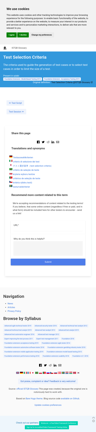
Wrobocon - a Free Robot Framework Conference (58, 423)
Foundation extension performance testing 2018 (21, 356)
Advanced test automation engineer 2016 (19, 334)
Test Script (15, 103)
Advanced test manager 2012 (48, 334)
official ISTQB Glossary (27, 389)
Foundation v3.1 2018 (80, 356)
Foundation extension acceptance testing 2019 (21, 343)
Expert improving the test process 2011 (18, 339)
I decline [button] (23, 35)
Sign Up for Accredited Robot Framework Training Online (47, 427)
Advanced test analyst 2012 (45, 330)
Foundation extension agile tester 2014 (56, 343)
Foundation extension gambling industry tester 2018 (66, 347)
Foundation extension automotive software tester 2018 (24, 347)
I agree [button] (12, 35)
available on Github (70, 398)
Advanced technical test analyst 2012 (73, 326)
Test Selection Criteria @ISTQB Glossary (72, 82)
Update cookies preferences (47, 405)
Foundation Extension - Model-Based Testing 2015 (22, 79)
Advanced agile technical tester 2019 (17, 326)
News (10, 303)
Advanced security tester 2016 (46, 326)
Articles (11, 307)
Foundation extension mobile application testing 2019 (23, 352)
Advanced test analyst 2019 (69, 330)
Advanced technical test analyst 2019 (18, 330)
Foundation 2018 (68, 339)
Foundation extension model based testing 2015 (64, 352)
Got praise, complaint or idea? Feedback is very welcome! (48, 381)
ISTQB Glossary (19, 48)
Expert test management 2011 (47, 339)
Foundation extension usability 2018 (56, 356)
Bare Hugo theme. (34, 398)
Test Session (16, 111)
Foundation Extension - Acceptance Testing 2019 (62, 79)
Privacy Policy (14, 311)
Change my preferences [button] (42, 35)
